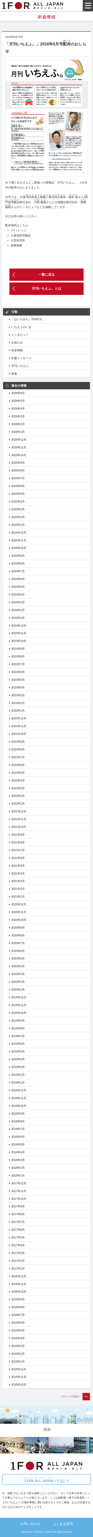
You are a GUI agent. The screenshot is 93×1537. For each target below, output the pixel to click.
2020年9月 (18, 927)
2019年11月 (18, 1005)
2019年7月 (18, 1036)
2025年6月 (18, 486)
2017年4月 (18, 1245)
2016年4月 (18, 1338)
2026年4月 (18, 408)
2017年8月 (18, 1214)
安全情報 (17, 350)
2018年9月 (18, 1113)
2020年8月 (18, 935)
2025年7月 (18, 478)
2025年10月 (18, 455)
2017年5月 (18, 1237)
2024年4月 (18, 594)
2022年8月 (18, 749)
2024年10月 (18, 548)
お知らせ (17, 342)
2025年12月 (18, 439)
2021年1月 (18, 896)
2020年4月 (18, 966)
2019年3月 (18, 1067)
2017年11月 (18, 1191)
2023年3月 (18, 695)
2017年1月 (18, 1268)
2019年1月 (18, 1082)
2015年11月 (18, 1376)
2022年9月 (18, 741)
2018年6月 (18, 1136)
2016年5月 (18, 1330)
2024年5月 (18, 586)
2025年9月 (18, 462)
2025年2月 (18, 517)
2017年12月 (18, 1183)
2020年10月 (18, 919)
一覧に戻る (46, 274)
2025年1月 (18, 524)
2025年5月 (18, 493)
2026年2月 (18, 424)
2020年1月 (18, 989)
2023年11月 (18, 633)
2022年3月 (18, 788)
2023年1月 (18, 710)
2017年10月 (18, 1198)
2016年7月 (18, 1314)
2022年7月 (18, 757)
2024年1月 (18, 617)
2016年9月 (18, 1299)
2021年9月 (18, 834)
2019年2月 (18, 1074)
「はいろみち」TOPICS (26, 319)
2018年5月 (18, 1144)
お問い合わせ (30, 1524)
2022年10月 (18, 733)
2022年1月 (18, 803)
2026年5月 (18, 400)
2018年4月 (18, 1152)
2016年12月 (18, 1276)
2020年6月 (18, 951)
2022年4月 (18, 780)
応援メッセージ (21, 358)
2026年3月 (18, 416)
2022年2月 (18, 795)
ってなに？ (46, 1480)
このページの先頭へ (75, 1396)
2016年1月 (18, 1361)
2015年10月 (18, 1384)
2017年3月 (18, 1253)
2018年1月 (18, 1175)
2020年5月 (18, 958)
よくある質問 (63, 1524)
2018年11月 (18, 1098)
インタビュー (19, 334)
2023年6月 (18, 672)
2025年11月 (18, 447)
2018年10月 (18, 1105)
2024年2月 (18, 610)
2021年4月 (18, 873)
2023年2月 (18, 703)
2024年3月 (18, 602)
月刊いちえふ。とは (46, 288)
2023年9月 (18, 648)
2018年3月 (18, 1160)
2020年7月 (18, 943)
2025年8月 (18, 470)
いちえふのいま (21, 327)
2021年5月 (18, 865)
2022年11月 (18, 726)
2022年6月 (18, 765)
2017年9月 (18, 1206)
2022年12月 (18, 718)
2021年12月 (18, 811)
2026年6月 (18, 393)
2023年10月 (18, 641)
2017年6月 (18, 1229)
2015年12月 (18, 1369)
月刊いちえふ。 (21, 365)
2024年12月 (18, 532)
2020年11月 (18, 912)
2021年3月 (18, 881)
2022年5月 (18, 772)
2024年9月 (18, 555)
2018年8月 (18, 1121)
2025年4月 (18, 501)
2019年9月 (18, 1020)
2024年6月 (18, 579)
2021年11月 (18, 819)
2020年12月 (18, 904)
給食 (14, 373)
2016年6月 (18, 1322)
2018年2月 (18, 1167)
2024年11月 (18, 540)
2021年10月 (18, 826)
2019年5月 (18, 1051)
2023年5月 (18, 679)
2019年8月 (18, 1028)
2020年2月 (18, 981)
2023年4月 (18, 687)
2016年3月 (18, 1346)
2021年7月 (18, 850)
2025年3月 (18, 509)
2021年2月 (18, 888)
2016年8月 (18, 1307)
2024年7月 (18, 571)
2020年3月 (18, 974)
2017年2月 (18, 1260)
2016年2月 (18, 1353)
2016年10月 (18, 1291)
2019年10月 (18, 1012)
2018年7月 (18, 1129)
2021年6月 (18, 858)
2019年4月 (18, 1059)
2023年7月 (18, 664)
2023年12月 (18, 625)
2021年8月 (18, 842)
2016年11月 (18, 1284)
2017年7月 (18, 1222)
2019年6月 (18, 1043)
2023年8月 (18, 656)
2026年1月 (18, 431)
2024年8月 (18, 563)
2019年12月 (18, 997)
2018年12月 (18, 1090)
